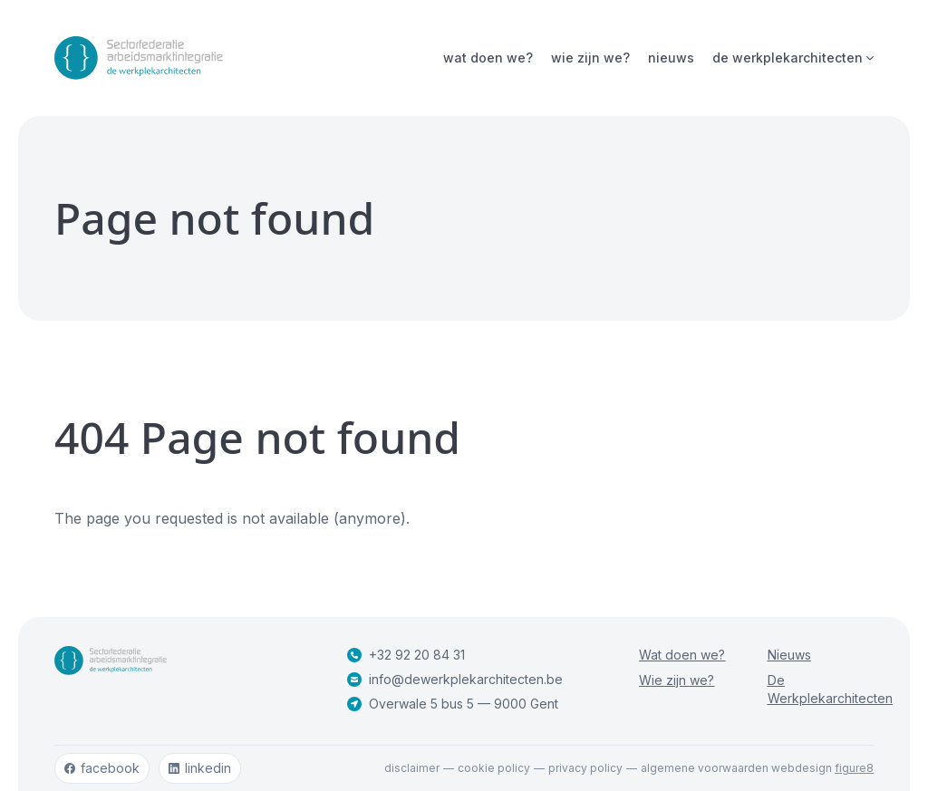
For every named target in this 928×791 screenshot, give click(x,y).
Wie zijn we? (590, 57)
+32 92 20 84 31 (406, 654)
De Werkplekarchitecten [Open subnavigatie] (793, 57)
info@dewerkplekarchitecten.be (455, 679)
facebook (102, 768)
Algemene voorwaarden (704, 768)
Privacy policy (585, 768)
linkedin (200, 768)
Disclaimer (412, 768)
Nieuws (671, 57)
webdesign (822, 768)
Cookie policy (494, 768)
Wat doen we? (488, 57)
